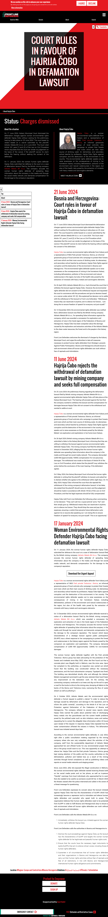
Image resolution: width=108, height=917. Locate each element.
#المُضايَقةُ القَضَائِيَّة (72, 870)
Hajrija (56, 252)
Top (2, 193)
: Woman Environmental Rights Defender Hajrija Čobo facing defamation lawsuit (14, 223)
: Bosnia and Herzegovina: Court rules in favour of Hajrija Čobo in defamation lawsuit (15, 204)
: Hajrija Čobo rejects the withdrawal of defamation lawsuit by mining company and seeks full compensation (15, 214)
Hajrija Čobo (82, 133)
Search (94, 20)
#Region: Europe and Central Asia (29, 870)
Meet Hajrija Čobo (69, 176)
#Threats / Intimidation (89, 870)
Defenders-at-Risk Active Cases (79, 912)
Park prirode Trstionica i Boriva (86, 583)
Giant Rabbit (61, 902)
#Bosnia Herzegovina (49, 870)
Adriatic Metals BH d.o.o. (14, 169)
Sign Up (54, 889)
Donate (41, 20)
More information (17, 7)
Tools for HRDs (14, 20)
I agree (81, 3)
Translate (103, 26)
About (3, 198)
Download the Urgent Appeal (81, 573)
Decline (92, 3)
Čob (60, 252)
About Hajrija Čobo (9, 111)
